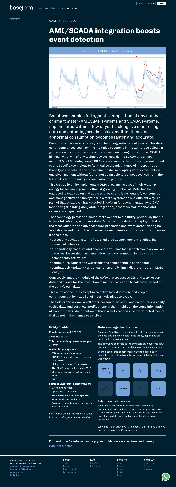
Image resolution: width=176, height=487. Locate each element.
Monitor (121, 466)
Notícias (72, 8)
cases (16, 20)
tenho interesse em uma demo (107, 50)
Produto (42, 8)
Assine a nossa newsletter (23, 466)
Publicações (96, 466)
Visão (65, 463)
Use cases (149, 469)
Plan (119, 475)
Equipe (66, 466)
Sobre (61, 8)
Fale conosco (69, 472)
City (119, 463)
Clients (147, 466)
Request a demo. (61, 446)
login (161, 4)
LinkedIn (14, 475)
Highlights (149, 463)
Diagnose (121, 469)
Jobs (140, 4)
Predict (120, 472)
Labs (52, 8)
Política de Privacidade (21, 469)
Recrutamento (70, 469)
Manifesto (95, 463)
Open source (16, 472)
